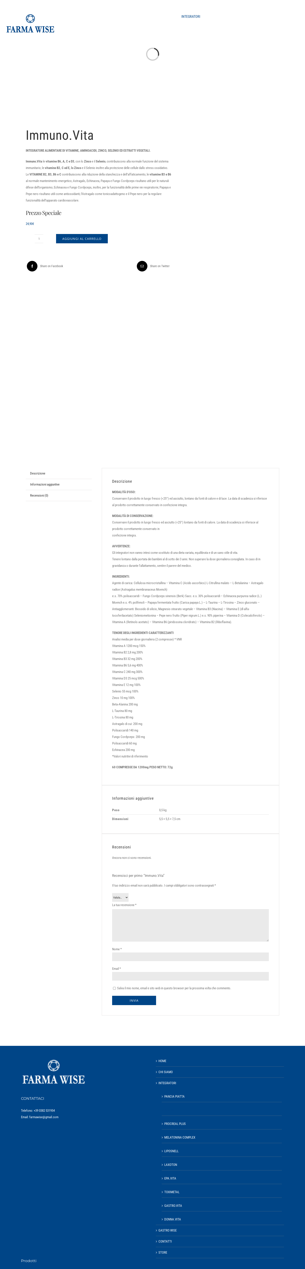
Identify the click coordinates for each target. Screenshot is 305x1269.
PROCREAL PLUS (175, 1124)
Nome (117, 949)
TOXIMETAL (171, 1192)
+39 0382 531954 (44, 1111)
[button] (288, 16)
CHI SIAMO (165, 1072)
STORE (162, 1252)
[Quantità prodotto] (39, 238)
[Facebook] (44, 266)
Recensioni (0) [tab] (39, 495)
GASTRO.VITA (173, 1206)
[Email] (152, 266)
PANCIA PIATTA (174, 1096)
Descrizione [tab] (37, 473)
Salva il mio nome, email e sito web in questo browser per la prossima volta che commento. (174, 988)
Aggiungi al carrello (82, 239)
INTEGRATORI (167, 1083)
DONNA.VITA (172, 1219)
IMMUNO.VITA (173, 1110)
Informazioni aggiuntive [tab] (45, 484)
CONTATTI (165, 1241)
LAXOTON (170, 1165)
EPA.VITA (170, 1178)
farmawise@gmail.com (43, 1117)
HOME (162, 1061)
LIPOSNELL (171, 1151)
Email (116, 969)
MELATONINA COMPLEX (179, 1137)
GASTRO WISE (167, 1230)
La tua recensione (124, 905)
